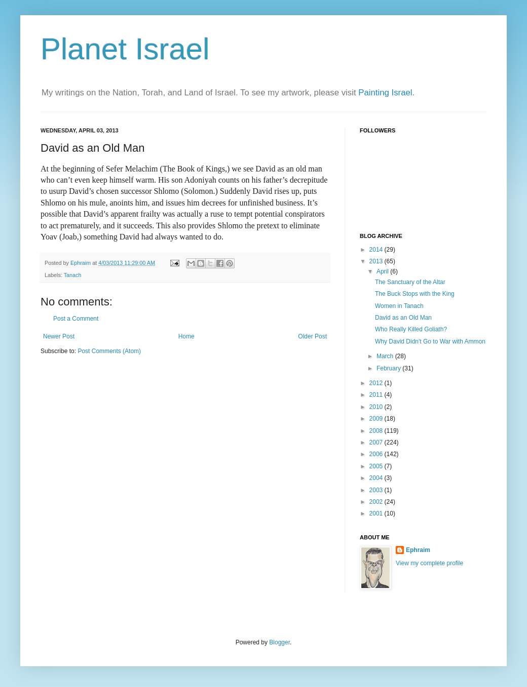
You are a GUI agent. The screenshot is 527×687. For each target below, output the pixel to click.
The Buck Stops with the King (415, 293)
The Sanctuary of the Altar (410, 282)
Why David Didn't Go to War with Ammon (430, 341)
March (386, 356)
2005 (377, 466)
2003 (377, 490)
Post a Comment (75, 318)
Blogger (279, 642)
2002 (377, 501)
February (389, 368)
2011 (377, 394)
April (383, 271)
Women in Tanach (399, 306)
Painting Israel (385, 92)
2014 (377, 249)
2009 (377, 418)
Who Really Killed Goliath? (411, 329)
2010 (377, 406)
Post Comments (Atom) (109, 351)
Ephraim (418, 550)
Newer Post (58, 336)
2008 (377, 430)
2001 (377, 513)
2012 (377, 383)
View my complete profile (429, 563)
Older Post (312, 336)
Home (186, 336)
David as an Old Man (403, 317)
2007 (377, 442)
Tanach (73, 275)
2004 (377, 478)
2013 (377, 261)
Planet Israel (125, 49)
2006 (377, 454)
